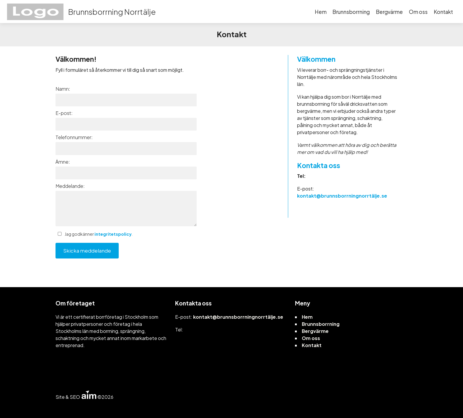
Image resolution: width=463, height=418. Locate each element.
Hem (321, 12)
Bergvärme (389, 12)
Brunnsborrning (351, 12)
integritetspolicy (113, 234)
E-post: (64, 113)
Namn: (63, 89)
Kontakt (443, 12)
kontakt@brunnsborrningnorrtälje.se (342, 196)
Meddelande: (70, 186)
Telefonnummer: (74, 137)
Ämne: (63, 162)
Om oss (418, 12)
